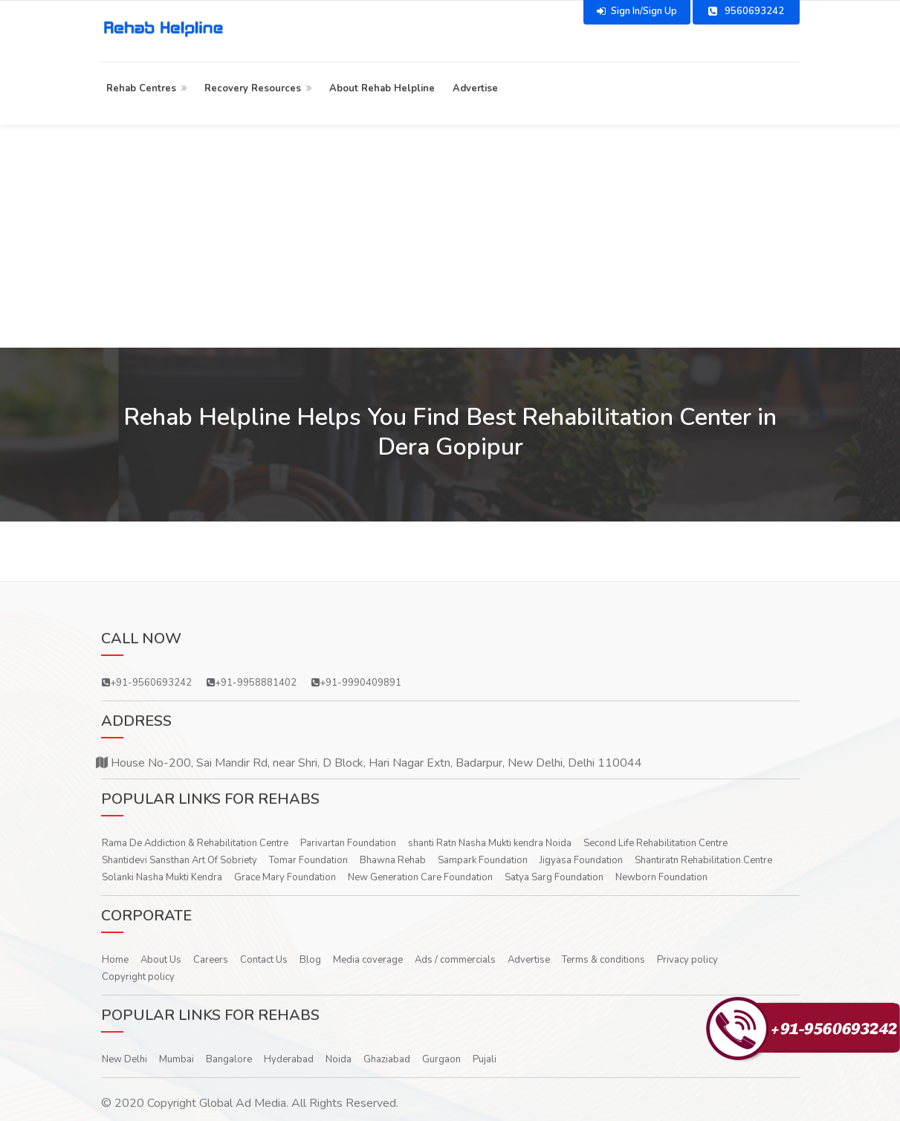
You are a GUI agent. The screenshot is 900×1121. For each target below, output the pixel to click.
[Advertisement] (450, 236)
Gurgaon (441, 1059)
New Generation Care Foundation (420, 877)
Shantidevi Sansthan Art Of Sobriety (179, 860)
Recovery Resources (252, 88)
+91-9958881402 (252, 682)
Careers (210, 959)
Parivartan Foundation (348, 843)
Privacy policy (687, 959)
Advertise (475, 88)
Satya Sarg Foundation (554, 877)
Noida (339, 1059)
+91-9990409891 (356, 682)
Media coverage (368, 959)
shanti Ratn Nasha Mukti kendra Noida (490, 843)
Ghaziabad (386, 1059)
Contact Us (264, 959)
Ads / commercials (455, 959)
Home (115, 959)
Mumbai (176, 1059)
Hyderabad (289, 1059)
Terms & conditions (603, 959)
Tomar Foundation (308, 860)
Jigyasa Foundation (581, 860)
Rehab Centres (141, 88)
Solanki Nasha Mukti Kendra (162, 877)
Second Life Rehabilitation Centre (655, 843)
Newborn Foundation (661, 877)
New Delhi (124, 1059)
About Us (160, 959)
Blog (310, 959)
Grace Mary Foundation (285, 877)
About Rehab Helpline (382, 88)
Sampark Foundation (483, 860)
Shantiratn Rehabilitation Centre (703, 860)
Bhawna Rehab (393, 860)
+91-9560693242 (147, 682)
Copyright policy (138, 977)
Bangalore (229, 1059)
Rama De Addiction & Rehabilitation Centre (195, 843)
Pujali (484, 1059)
